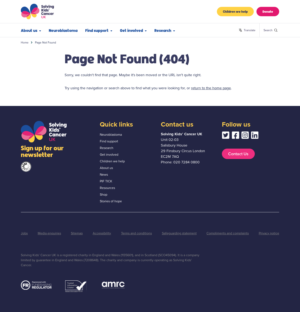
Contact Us (238, 154)
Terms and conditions (136, 233)
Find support (98, 30)
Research (164, 30)
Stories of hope (111, 201)
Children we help (235, 11)
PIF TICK (106, 181)
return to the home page (211, 88)
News (104, 174)
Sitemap (77, 233)
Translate (247, 30)
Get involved (133, 30)
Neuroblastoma (63, 30)
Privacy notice (269, 233)
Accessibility (102, 233)
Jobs (24, 233)
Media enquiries (49, 233)
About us (31, 30)
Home (25, 42)
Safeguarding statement (179, 233)
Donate (267, 11)
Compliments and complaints (227, 233)
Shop (103, 194)
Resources (107, 187)
